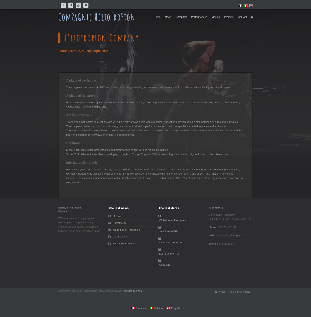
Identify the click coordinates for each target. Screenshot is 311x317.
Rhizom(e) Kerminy (124, 243)
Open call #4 (120, 236)
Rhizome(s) (119, 222)
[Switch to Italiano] (156, 308)
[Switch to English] (173, 308)
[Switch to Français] (138, 308)
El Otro (117, 216)
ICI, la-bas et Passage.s (126, 229)
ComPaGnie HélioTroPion (96, 17)
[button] (252, 17)
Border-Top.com (133, 290)
